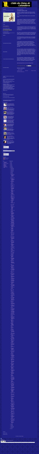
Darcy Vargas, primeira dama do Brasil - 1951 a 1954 (12, 226)
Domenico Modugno (12, 211)
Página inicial (26, 70)
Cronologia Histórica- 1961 (12, 342)
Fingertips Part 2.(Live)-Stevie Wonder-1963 (12, 222)
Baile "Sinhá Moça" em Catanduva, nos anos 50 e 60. (13, 270)
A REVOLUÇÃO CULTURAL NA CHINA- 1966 (12, 280)
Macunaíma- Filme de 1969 (12, 185)
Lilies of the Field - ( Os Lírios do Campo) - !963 (12, 294)
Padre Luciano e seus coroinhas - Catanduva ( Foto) (13, 238)
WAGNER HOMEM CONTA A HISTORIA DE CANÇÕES (13, 198)
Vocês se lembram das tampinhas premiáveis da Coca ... (12, 379)
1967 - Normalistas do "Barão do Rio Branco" (13, 310)
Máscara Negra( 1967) (12, 260)
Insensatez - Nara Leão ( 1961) (12, 313)
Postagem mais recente (19, 70)
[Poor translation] (4, 441)
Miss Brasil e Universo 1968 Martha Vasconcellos (12, 267)
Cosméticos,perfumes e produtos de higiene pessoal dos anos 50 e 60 (10, 120)
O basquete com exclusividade (5, 162)
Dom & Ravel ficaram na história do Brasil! (12, 231)
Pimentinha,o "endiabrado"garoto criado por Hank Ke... (13, 180)
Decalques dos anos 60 (12, 301)
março (11, 425)
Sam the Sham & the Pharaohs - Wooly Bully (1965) (12, 188)
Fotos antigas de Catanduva (12, 292)
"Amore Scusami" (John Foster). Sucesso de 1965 (12, 362)
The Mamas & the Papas (12, 186)
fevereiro (12, 426)
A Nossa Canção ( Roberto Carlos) (12, 218)
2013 (10, 165)
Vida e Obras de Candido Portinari (12, 201)
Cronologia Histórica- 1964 (12, 249)
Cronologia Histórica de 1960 (12, 381)
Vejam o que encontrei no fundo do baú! (12, 337)
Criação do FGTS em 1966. (12, 415)
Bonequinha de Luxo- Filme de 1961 (12, 344)
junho (11, 173)
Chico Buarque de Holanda (12, 357)
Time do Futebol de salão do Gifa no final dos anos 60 (13, 409)
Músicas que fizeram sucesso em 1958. (13, 335)
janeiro (11, 427)
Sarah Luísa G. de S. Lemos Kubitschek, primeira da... (12, 216)
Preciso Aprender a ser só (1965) (13, 297)
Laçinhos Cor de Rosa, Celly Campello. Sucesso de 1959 (12, 364)
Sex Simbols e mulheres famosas (12, 228)
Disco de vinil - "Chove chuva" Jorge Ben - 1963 (12, 283)
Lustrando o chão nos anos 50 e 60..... (12, 394)
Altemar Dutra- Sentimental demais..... (12, 422)
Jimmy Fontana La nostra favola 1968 (12, 352)
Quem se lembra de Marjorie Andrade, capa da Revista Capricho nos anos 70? (10, 136)
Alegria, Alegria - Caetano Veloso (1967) (12, 276)
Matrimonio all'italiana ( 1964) (12, 375)
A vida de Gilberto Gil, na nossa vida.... (12, 234)
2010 (10, 428)
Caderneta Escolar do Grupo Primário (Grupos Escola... (12, 207)
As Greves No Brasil (12, 183)
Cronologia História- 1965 (12, 240)
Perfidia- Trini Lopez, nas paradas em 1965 (12, 399)
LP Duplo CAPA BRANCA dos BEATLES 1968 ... (12, 263)
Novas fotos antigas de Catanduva (12, 193)
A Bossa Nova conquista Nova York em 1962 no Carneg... (12, 356)
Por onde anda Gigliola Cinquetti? (10, 103)
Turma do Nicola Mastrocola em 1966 (12, 411)
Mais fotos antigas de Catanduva (12, 224)
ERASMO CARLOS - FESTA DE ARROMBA (12, 324)
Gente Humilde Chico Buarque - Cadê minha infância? (13, 259)
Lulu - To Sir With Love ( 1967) (12, 252)
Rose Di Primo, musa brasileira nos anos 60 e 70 (12, 331)
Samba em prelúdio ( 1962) (13, 314)
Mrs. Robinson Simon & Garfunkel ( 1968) (12, 256)
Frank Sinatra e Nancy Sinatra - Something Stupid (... (12, 213)
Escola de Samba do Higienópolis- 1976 (13, 420)
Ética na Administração (5, 164)
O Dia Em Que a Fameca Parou (12, 377)
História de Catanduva (6, 163)
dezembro (12, 168)
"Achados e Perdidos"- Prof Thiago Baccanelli (12, 191)
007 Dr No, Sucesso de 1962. (12, 328)
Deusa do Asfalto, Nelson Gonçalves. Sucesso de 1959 (12, 367)
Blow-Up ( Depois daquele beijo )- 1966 (12, 339)
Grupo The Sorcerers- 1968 (13, 418)
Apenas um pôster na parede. (12, 383)
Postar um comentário (20, 69)
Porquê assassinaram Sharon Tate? (12, 265)
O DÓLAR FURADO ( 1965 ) (13, 203)
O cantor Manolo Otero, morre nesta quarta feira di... (12, 385)
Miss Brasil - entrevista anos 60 (12, 346)
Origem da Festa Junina (12, 271)
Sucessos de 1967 (12, 350)
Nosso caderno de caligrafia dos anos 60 (12, 417)
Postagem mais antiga (33, 70)
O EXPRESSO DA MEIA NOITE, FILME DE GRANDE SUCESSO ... (12, 390)
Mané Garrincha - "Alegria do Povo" (12, 182)
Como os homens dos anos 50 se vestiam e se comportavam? (10, 111)
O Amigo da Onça (12, 236)
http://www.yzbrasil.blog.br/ (23, 7)
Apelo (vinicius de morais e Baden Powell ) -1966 (12, 285)
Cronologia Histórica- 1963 (12, 286)
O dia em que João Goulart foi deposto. (13, 296)
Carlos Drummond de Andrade (12, 247)
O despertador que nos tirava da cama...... (12, 396)
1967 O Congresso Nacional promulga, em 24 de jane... (13, 175)
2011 (10, 167)
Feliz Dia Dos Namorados (12, 329)
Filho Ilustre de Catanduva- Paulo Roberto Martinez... (12, 349)
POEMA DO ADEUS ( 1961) (12, 316)
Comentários (5, 147)
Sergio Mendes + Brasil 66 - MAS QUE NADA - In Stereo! (12, 318)
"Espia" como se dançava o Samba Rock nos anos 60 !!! (12, 220)
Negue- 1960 (12, 300)
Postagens (5, 146)
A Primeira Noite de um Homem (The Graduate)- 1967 (13, 306)
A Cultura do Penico (12, 288)
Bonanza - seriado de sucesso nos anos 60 (12, 413)
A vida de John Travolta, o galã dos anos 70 (12, 278)
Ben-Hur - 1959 (12, 289)
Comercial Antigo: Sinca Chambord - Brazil (13, 304)
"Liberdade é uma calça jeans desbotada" (12, 341)
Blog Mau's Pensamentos (5, 165)
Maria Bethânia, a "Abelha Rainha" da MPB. (13, 404)
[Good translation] (2, 441)
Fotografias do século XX (12, 254)
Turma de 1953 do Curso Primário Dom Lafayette (12, 311)
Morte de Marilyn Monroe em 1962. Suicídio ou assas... (12, 406)
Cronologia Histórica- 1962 (12, 307)
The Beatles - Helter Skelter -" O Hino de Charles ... (12, 245)
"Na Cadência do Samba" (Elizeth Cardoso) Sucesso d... (13, 371)
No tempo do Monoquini (12, 353)
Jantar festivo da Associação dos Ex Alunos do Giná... (12, 388)
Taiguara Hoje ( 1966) (12, 326)
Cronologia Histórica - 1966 (12, 210)
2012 (10, 166)
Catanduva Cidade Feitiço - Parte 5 (12, 333)
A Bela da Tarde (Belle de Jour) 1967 (12, 359)
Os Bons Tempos (12, 204)
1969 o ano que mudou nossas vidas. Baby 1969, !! (12, 242)
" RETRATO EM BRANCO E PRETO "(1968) (12, 299)
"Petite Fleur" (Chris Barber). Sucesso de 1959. (12, 373)
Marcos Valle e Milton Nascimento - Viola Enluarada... (12, 321)
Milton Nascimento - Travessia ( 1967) (12, 274)
